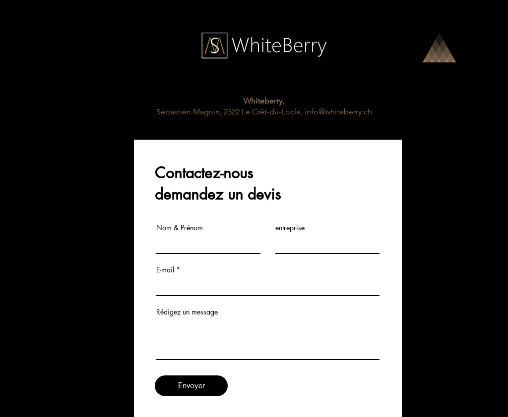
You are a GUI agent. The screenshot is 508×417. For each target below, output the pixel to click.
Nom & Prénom (179, 227)
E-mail (165, 269)
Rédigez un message (187, 312)
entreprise (290, 227)
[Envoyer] (191, 385)
